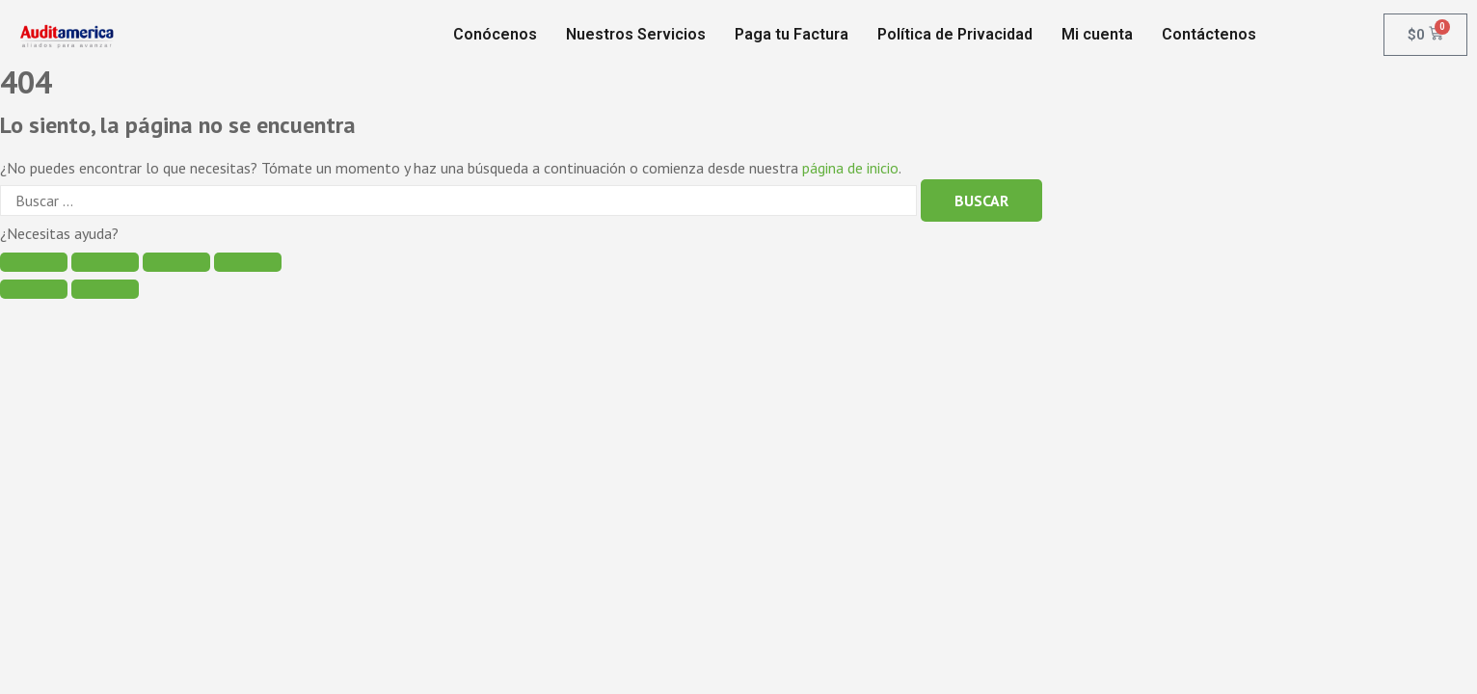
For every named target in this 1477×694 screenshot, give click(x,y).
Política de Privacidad (955, 34)
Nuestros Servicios (636, 34)
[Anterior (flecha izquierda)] (33, 289)
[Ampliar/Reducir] (248, 262)
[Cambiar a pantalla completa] (176, 262)
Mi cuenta (1097, 34)
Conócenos (495, 34)
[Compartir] (105, 262)
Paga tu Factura (791, 34)
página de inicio (850, 167)
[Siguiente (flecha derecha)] (105, 289)
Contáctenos (1209, 34)
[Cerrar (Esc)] (33, 262)
